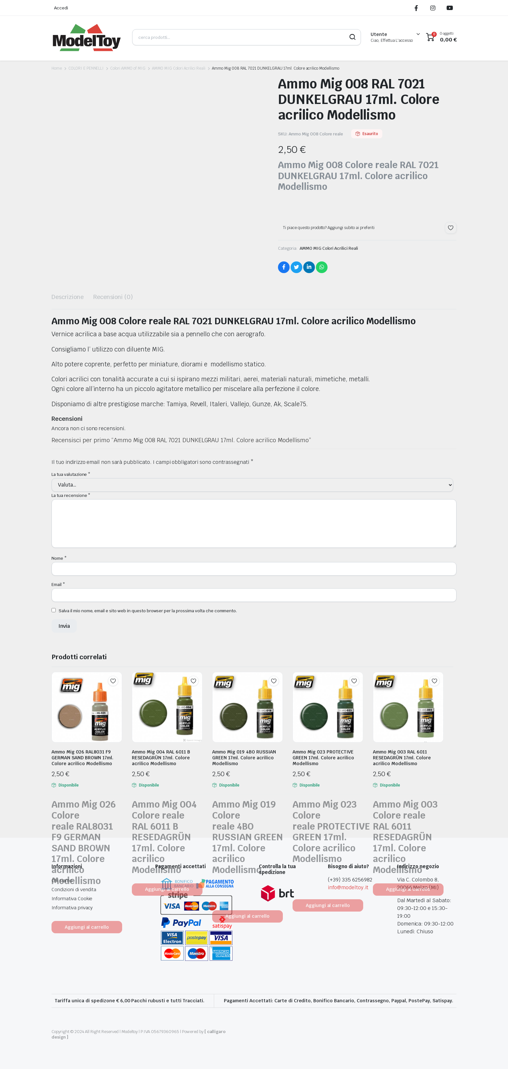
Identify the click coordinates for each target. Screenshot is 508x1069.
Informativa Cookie (72, 899)
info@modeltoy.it (348, 887)
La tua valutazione (71, 474)
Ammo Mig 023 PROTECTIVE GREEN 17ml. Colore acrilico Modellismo (323, 757)
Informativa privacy (72, 908)
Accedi (61, 8)
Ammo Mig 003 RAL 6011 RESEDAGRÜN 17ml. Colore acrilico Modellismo (402, 757)
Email (58, 584)
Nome (59, 558)
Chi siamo (62, 880)
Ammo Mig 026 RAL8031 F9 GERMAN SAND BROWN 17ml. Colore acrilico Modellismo (82, 757)
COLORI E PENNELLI (86, 68)
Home (57, 68)
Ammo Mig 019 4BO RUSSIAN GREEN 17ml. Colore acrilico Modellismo (244, 757)
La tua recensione (71, 495)
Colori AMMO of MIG (127, 68)
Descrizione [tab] (68, 297)
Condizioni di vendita (74, 889)
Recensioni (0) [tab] (113, 297)
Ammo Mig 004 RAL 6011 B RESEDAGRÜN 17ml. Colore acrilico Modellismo (161, 757)
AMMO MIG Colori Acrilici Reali (178, 68)
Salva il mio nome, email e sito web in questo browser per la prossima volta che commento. (148, 611)
